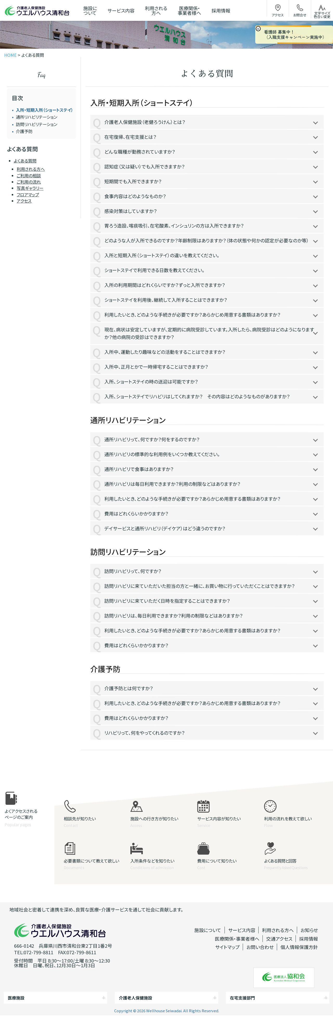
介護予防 (24, 131)
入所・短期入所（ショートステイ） (44, 110)
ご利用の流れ (29, 182)
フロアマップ (28, 194)
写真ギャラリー (30, 188)
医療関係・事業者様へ (237, 938)
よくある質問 (25, 161)
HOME (10, 55)
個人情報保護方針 (299, 947)
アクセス (24, 201)
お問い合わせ (260, 947)
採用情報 (308, 938)
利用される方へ (31, 169)
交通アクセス (279, 938)
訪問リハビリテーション (36, 124)
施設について (207, 930)
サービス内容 (241, 930)
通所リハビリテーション (36, 117)
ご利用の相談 (29, 175)
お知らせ (309, 930)
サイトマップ (227, 947)
